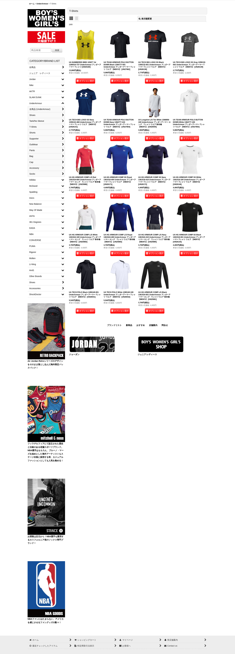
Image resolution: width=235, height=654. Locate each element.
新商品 (129, 325)
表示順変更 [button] (145, 19)
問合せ (165, 325)
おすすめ (140, 325)
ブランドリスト (114, 325)
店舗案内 (153, 325)
